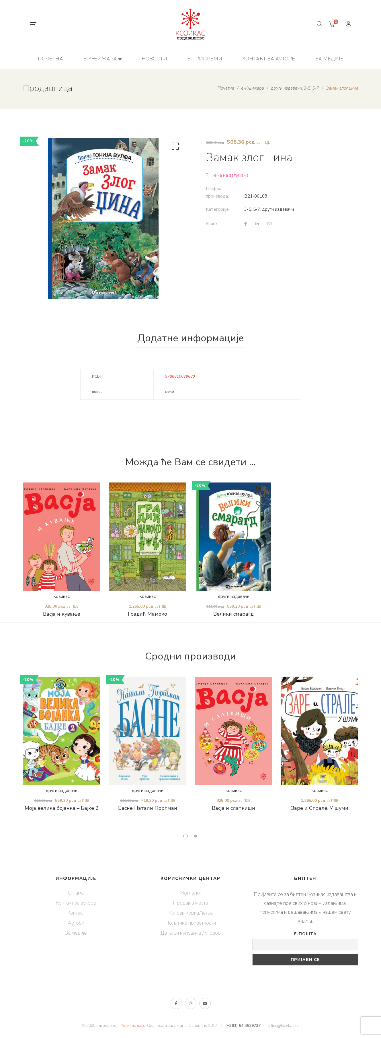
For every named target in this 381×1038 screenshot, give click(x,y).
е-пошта (205, 1003)
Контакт (76, 913)
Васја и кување (61, 613)
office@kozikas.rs (283, 1025)
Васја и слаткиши (233, 808)
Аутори (76, 923)
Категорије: (218, 209)
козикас (62, 596)
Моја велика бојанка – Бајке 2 (62, 808)
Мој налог (190, 893)
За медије (76, 933)
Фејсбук (176, 1003)
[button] (174, 147)
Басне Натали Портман (147, 808)
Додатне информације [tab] (190, 338)
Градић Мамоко (147, 613)
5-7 (256, 209)
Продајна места (190, 903)
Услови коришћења (191, 913)
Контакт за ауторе (76, 903)
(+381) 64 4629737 (243, 1025)
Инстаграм (190, 1003)
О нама (76, 893)
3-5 (247, 209)
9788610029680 (180, 376)
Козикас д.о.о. (133, 1025)
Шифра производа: (217, 192)
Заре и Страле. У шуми (319, 808)
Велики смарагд (233, 613)
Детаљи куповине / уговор (191, 933)
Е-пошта (305, 934)
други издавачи (278, 209)
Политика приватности (190, 923)
